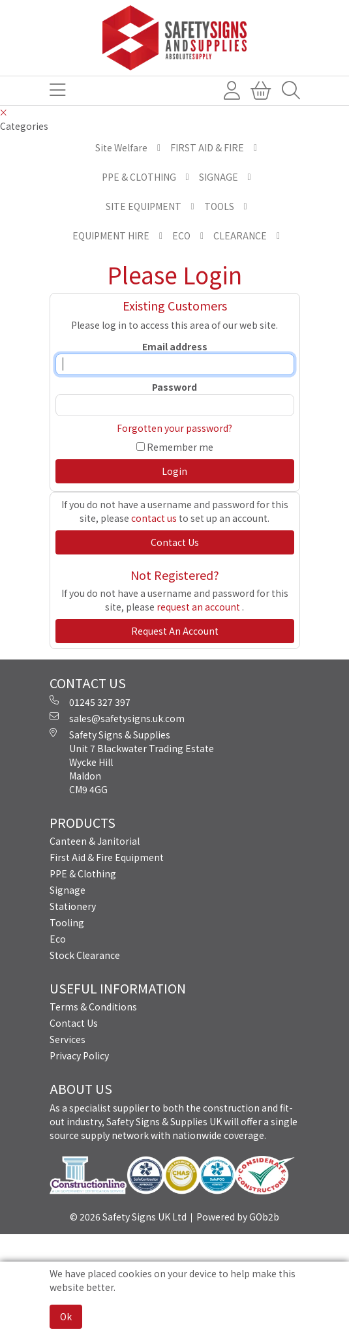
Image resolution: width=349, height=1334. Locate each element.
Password (174, 386)
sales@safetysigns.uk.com (117, 718)
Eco (58, 938)
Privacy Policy (79, 1055)
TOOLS (219, 206)
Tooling (67, 922)
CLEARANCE (240, 235)
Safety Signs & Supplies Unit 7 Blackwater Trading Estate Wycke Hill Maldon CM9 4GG (132, 762)
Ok (66, 1316)
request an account (199, 606)
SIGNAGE (218, 176)
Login (174, 471)
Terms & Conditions (93, 1006)
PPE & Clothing (83, 873)
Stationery (73, 906)
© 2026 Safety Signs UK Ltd (128, 1216)
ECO (181, 235)
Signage (67, 889)
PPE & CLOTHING (139, 176)
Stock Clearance (85, 955)
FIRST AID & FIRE (207, 147)
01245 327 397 (90, 701)
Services (67, 1039)
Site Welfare (121, 147)
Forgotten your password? (174, 427)
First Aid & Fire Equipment (107, 857)
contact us (154, 517)
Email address (174, 346)
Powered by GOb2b (237, 1216)
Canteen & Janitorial (95, 840)
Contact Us (74, 1022)
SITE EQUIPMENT (143, 206)
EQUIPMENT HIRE (110, 235)
